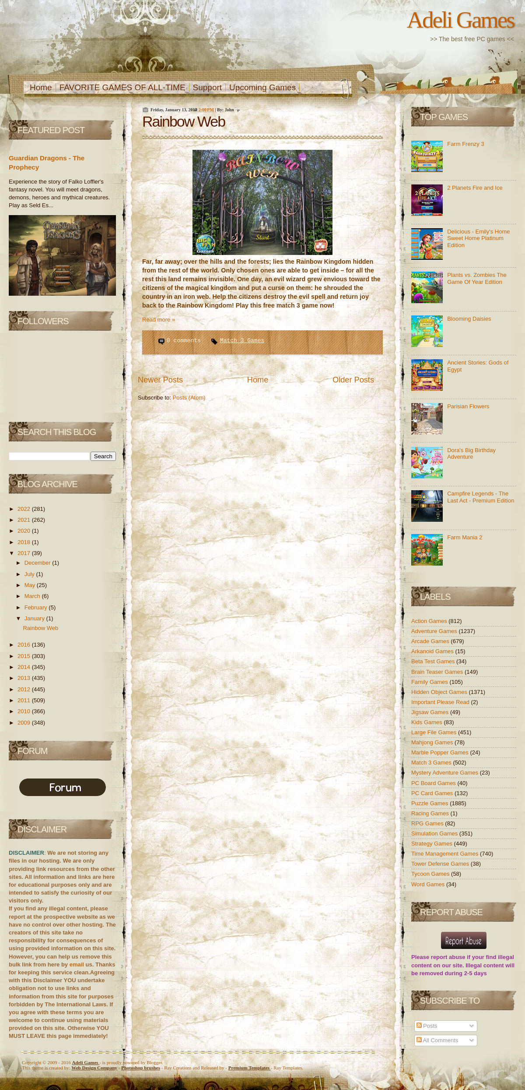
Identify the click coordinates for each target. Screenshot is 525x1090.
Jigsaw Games (430, 712)
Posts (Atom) (189, 397)
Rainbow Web (40, 628)
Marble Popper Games (440, 752)
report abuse (448, 957)
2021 (25, 520)
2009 (25, 722)
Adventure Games (434, 631)
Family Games (430, 682)
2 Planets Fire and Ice (474, 187)
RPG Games (428, 823)
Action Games (429, 621)
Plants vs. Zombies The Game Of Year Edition (477, 278)
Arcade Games (431, 641)
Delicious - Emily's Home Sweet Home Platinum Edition (478, 238)
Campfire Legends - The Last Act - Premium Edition (480, 497)
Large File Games (434, 732)
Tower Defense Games (441, 863)
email (77, 964)
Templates (249, 1067)
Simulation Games (435, 833)
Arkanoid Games (433, 651)
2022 (25, 509)
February (36, 607)
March (33, 596)
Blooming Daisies (469, 318)
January (35, 618)
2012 (25, 689)
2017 (25, 553)
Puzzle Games (430, 803)
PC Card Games (433, 793)
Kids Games (427, 722)
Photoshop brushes (140, 1067)
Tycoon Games (431, 874)
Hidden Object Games (440, 692)
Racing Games (431, 813)
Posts (427, 1026)
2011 (25, 700)
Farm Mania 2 (464, 537)
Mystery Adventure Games (445, 772)
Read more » (158, 319)
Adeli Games (460, 19)
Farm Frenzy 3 (465, 144)
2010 (25, 711)
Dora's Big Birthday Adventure (471, 453)
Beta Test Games (433, 661)
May (30, 585)
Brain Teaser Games (438, 672)
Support (207, 87)
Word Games (428, 884)
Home (41, 87)
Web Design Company (94, 1067)
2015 (25, 656)
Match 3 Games (242, 340)
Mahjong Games (433, 742)
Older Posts (353, 379)
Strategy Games (432, 843)
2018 (25, 542)
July (30, 574)
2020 (25, 530)
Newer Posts (160, 379)
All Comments (437, 1040)
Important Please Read (441, 702)
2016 (25, 644)
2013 (25, 678)
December (38, 562)
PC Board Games (434, 783)
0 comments (185, 340)
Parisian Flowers (468, 406)
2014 (25, 667)
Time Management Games (445, 853)
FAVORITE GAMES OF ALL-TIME (123, 87)
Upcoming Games (262, 87)
